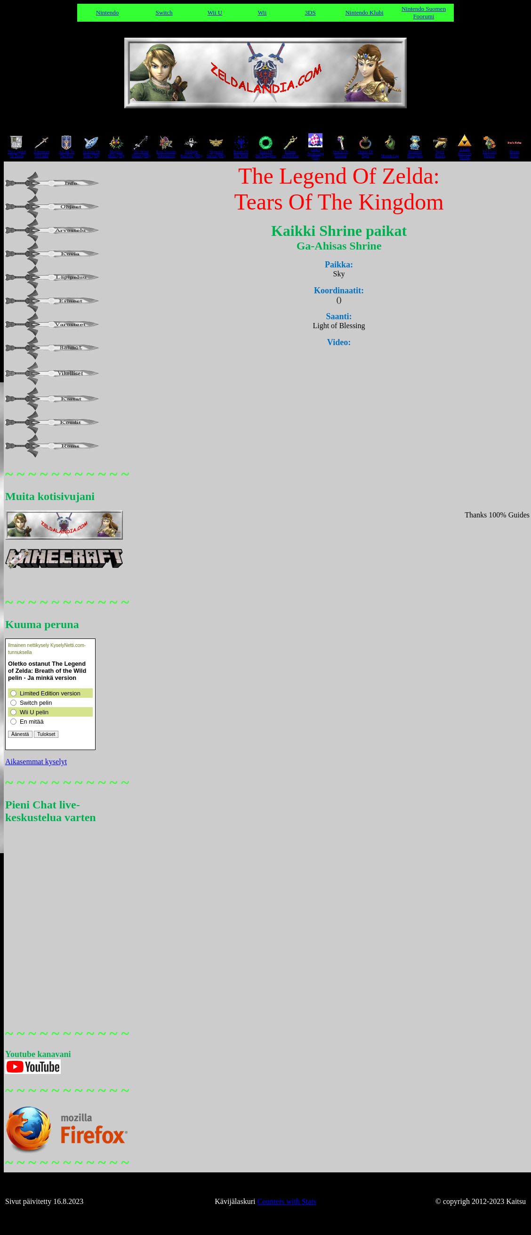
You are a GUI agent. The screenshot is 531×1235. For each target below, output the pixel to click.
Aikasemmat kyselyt (36, 762)
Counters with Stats (286, 1201)
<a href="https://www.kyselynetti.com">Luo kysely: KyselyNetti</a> (50, 694)
